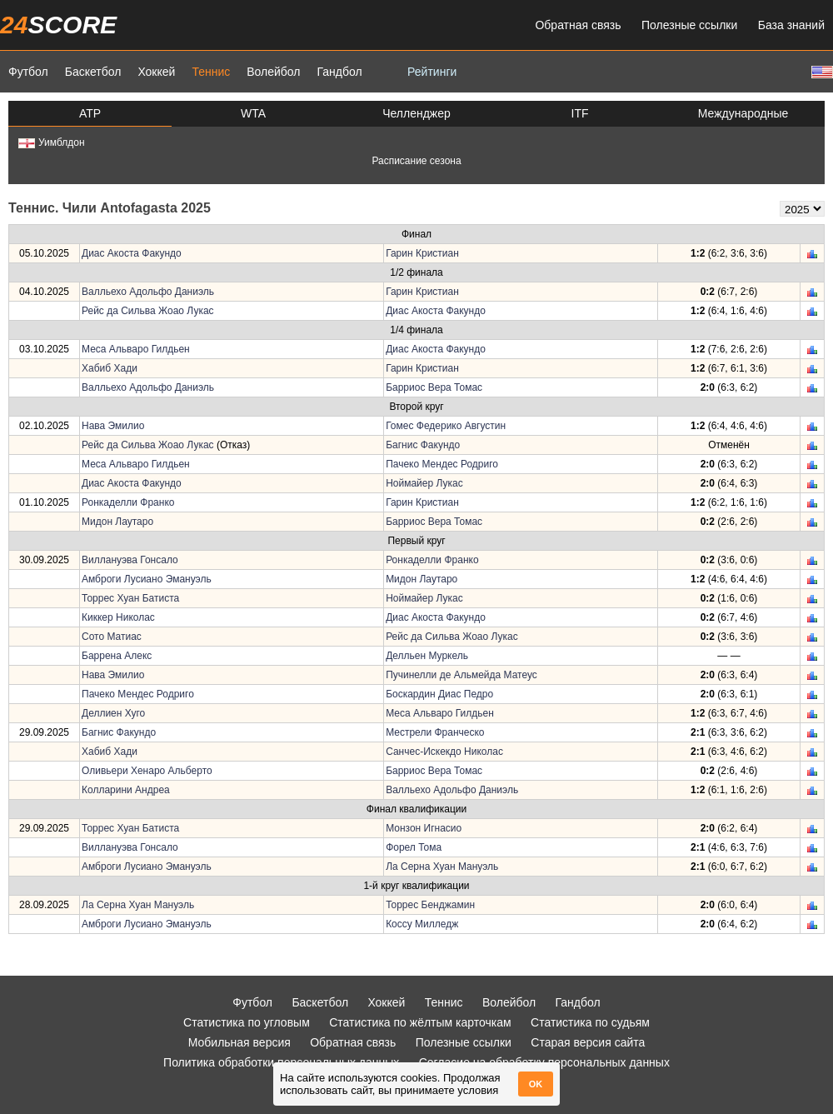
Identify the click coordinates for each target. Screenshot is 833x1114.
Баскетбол (93, 71)
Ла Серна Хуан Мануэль (442, 866)
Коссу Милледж (422, 924)
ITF (580, 113)
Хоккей (156, 71)
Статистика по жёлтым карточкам (420, 1022)
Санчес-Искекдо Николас (444, 751)
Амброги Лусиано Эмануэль (147, 579)
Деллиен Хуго (113, 713)
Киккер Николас (118, 617)
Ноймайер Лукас (424, 483)
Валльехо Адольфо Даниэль (148, 291)
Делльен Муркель (427, 656)
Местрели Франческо (435, 732)
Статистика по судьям (590, 1022)
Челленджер (416, 113)
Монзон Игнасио (423, 828)
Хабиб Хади (109, 368)
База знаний (791, 25)
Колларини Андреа (126, 790)
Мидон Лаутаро (117, 521)
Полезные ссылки (689, 25)
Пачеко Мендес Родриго (442, 464)
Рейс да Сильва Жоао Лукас (148, 311)
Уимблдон (51, 142)
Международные (743, 113)
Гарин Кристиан (422, 253)
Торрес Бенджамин (430, 905)
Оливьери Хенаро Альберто (147, 771)
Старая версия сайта (588, 1042)
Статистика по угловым (246, 1022)
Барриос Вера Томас (434, 387)
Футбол (28, 71)
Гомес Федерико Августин (446, 426)
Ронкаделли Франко (128, 502)
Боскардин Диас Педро (439, 694)
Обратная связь (578, 25)
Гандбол (339, 71)
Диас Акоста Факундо (132, 253)
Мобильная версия (239, 1042)
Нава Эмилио (113, 426)
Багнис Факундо (423, 445)
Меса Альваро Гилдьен (136, 349)
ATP (90, 113)
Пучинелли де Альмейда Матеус (461, 675)
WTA (253, 113)
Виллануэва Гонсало (130, 560)
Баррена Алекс (117, 656)
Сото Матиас (112, 636)
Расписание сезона (416, 161)
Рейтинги (431, 71)
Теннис (211, 71)
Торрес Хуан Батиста (130, 598)
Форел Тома (413, 847)
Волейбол (273, 71)
